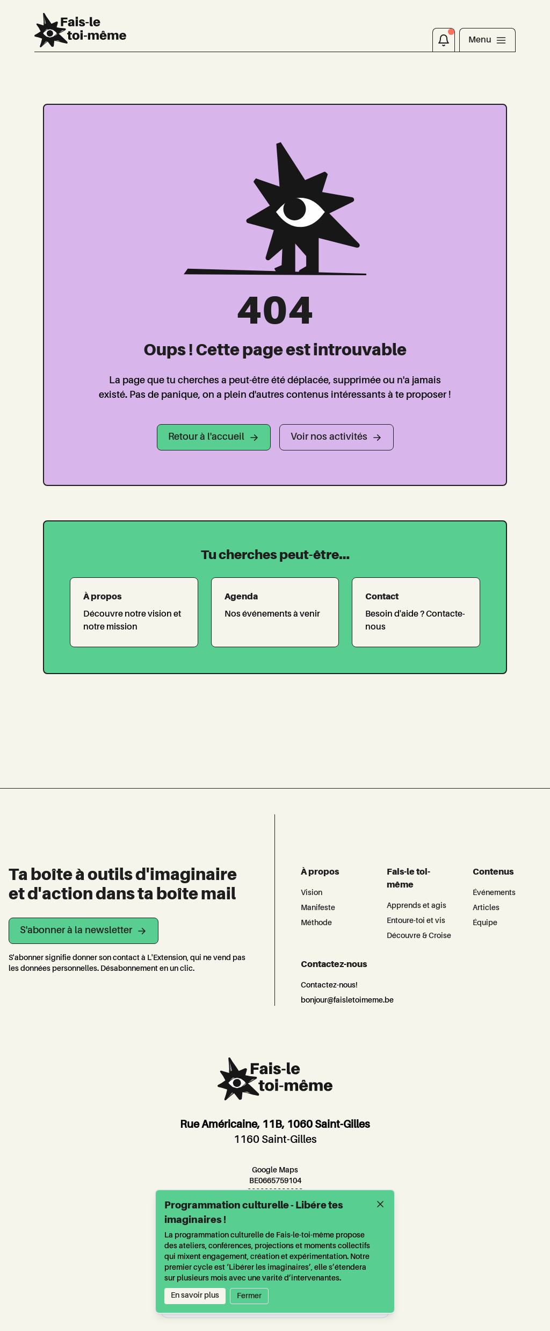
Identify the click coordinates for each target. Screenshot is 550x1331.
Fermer (249, 1296)
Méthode (316, 923)
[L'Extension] (80, 30)
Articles (486, 908)
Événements (494, 893)
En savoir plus (195, 1295)
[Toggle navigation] (487, 40)
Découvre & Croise (419, 936)
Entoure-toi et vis (416, 921)
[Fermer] (380, 1204)
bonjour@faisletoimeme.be (347, 1000)
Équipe (485, 923)
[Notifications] (443, 40)
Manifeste (318, 908)
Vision (311, 893)
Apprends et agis (416, 906)
